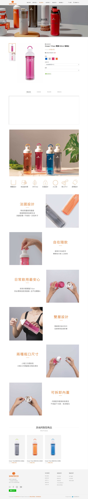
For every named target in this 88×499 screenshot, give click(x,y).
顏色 (46, 56)
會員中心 (47, 480)
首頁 (31, 23)
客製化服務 (71, 480)
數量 (46, 67)
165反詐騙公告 (60, 482)
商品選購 (41, 2)
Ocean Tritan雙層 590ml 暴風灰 (16, 461)
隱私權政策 (38, 496)
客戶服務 (71, 476)
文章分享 (47, 484)
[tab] (12, 47)
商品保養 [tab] (49, 92)
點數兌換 (47, 478)
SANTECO (17, 496)
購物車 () (76, 2)
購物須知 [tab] (60, 92)
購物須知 (59, 478)
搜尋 (69, 2)
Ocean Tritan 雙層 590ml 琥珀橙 (35, 461)
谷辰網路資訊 (76, 496)
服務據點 (61, 2)
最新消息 (34, 2)
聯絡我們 (54, 2)
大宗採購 (71, 478)
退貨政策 (59, 480)
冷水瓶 (40, 23)
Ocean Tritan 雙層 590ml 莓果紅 (57, 46)
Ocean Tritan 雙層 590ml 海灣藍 (53, 461)
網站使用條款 (60, 485)
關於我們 (29, 2)
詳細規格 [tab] (39, 92)
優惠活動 (47, 482)
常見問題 (59, 476)
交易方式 (47, 62)
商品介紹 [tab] (28, 92)
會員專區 (48, 2)
